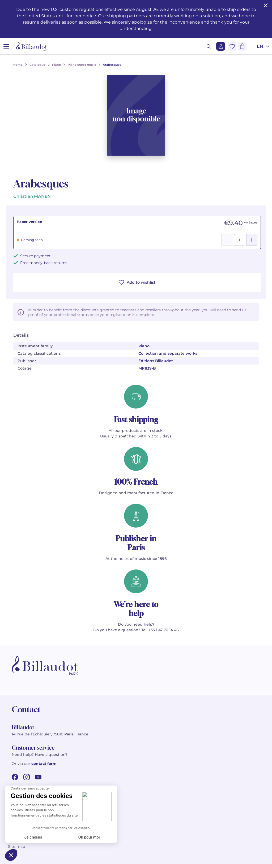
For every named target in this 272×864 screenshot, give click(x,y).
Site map (16, 846)
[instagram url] (26, 777)
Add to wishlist (137, 282)
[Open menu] (6, 46)
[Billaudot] (31, 46)
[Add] (251, 240)
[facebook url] (15, 777)
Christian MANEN (32, 196)
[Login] (220, 46)
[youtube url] (38, 777)
